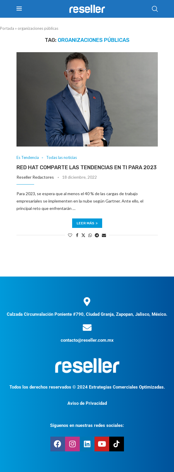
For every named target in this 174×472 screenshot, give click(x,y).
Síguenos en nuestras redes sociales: (87, 425)
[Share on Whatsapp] (90, 235)
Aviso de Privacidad (87, 403)
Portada (7, 28)
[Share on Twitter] (83, 235)
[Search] (155, 9)
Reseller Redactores (35, 177)
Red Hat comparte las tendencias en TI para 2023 (86, 167)
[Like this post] (70, 235)
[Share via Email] (104, 235)
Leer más (87, 223)
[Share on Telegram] (97, 235)
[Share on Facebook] (77, 235)
